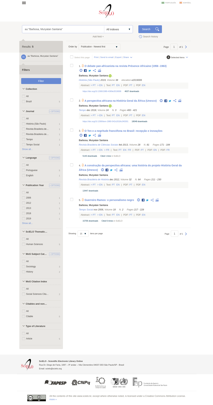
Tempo (29, 139)
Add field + (98, 36)
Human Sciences (34, 244)
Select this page (82, 57)
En (101, 85)
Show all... (27, 149)
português (170, 3)
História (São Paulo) (36, 123)
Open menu (25, 3)
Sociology (31, 266)
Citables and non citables (37, 304)
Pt (94, 85)
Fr (107, 150)
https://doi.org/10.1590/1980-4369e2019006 (102, 91)
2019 (28, 218)
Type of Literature (35, 326)
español (187, 3)
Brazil (29, 101)
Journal (30, 111)
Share (126, 57)
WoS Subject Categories (37, 254)
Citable (29, 316)
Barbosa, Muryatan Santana (93, 75)
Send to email (106, 57)
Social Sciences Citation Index (37, 294)
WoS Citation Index (36, 281)
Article (29, 338)
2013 (28, 208)
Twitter (89, 70)
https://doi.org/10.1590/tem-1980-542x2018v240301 (105, 121)
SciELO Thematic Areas (37, 231)
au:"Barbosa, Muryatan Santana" (63, 29)
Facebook (85, 70)
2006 (28, 197)
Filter (41, 81)
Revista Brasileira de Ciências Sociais (37, 129)
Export (118, 57)
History (29, 271)
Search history (150, 36)
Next (186, 49)
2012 (28, 203)
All (27, 96)
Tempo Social (33, 144)
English (29, 175)
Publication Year (35, 185)
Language (31, 157)
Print (96, 57)
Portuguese (32, 170)
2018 (28, 213)
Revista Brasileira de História (37, 134)
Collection (31, 89)
